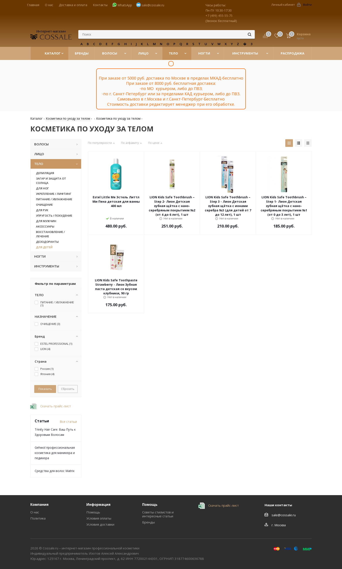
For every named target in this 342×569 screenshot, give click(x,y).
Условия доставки (100, 524)
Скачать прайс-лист (55, 406)
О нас (34, 512)
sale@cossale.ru (153, 5)
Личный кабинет (283, 5)
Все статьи (68, 421)
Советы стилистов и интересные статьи (158, 514)
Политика (38, 518)
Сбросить (67, 389)
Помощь (93, 512)
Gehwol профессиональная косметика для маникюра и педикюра (55, 452)
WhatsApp (125, 5)
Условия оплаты (98, 518)
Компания (39, 504)
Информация (98, 504)
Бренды (148, 522)
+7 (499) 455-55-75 (219, 16)
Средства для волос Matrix (54, 471)
